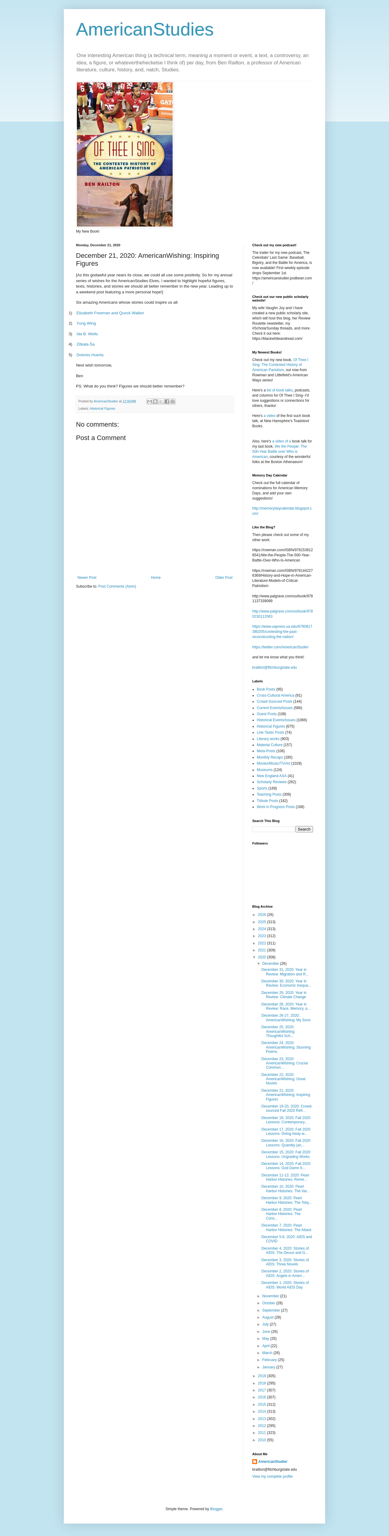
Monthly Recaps (270, 757)
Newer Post (86, 577)
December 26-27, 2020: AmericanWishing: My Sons (286, 1017)
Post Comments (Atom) (117, 586)
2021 (262, 950)
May (266, 1338)
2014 (262, 1411)
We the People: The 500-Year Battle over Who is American (279, 451)
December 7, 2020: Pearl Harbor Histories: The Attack (286, 1227)
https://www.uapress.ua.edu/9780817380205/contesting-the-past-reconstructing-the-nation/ (282, 631)
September (271, 1310)
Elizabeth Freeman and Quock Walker (110, 313)
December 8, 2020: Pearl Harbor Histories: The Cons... (281, 1213)
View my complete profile (272, 1476)
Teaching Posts (269, 794)
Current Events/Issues (275, 708)
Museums (265, 770)
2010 (262, 1440)
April (266, 1346)
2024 (262, 929)
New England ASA (272, 776)
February (270, 1360)
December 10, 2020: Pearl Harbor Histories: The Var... (285, 1188)
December (271, 963)
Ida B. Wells (87, 334)
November (271, 1296)
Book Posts (266, 689)
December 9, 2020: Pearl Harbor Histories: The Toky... (286, 1200)
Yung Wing (86, 323)
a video (270, 416)
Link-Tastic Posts (270, 732)
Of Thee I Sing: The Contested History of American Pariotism (280, 365)
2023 (262, 936)
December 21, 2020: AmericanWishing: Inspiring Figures (285, 1094)
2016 (262, 1397)
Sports (262, 788)
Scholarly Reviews (272, 782)
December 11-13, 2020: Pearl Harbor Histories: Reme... (285, 1177)
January (269, 1367)
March (268, 1353)
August (268, 1317)
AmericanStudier (272, 1461)
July (266, 1324)
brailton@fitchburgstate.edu (274, 667)
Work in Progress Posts (276, 807)
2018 (262, 1383)
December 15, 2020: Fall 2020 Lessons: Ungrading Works (285, 1154)
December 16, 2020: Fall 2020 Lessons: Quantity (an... (285, 1142)
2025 (262, 922)
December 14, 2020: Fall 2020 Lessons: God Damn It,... (285, 1166)
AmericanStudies (145, 29)
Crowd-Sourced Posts (274, 701)
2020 (262, 957)
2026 (262, 915)
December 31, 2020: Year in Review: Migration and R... (285, 972)
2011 (262, 1433)
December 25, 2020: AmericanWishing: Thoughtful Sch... (278, 1031)
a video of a (281, 441)
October (269, 1303)
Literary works (268, 739)
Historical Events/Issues (276, 720)
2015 (262, 1404)
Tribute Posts (267, 801)
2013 (262, 1419)
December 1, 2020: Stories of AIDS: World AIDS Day (285, 1285)
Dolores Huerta (90, 355)
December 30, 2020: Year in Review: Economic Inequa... (286, 983)
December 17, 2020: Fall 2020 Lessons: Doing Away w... (285, 1131)
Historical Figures (102, 408)
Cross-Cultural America (275, 695)
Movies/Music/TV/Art (273, 763)
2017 (262, 1390)
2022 (262, 943)
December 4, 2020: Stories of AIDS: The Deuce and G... (285, 1250)
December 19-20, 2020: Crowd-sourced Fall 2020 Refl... (286, 1108)
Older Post (223, 577)
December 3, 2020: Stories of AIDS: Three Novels (285, 1262)
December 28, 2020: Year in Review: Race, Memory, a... (285, 1006)
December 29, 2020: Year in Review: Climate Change (284, 995)
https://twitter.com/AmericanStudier (280, 647)
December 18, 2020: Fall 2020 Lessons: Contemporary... (285, 1120)
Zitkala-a (86, 344)
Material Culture (270, 745)
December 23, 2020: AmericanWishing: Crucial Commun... (284, 1063)
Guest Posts (267, 714)
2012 (262, 1426)
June (266, 1331)
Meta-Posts (266, 751)
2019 (262, 1376)
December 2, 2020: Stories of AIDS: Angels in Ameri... (285, 1273)
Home (156, 577)
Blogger (216, 1509)
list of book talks (280, 390)
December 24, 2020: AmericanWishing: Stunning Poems (286, 1047)
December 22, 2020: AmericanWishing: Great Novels (283, 1079)
